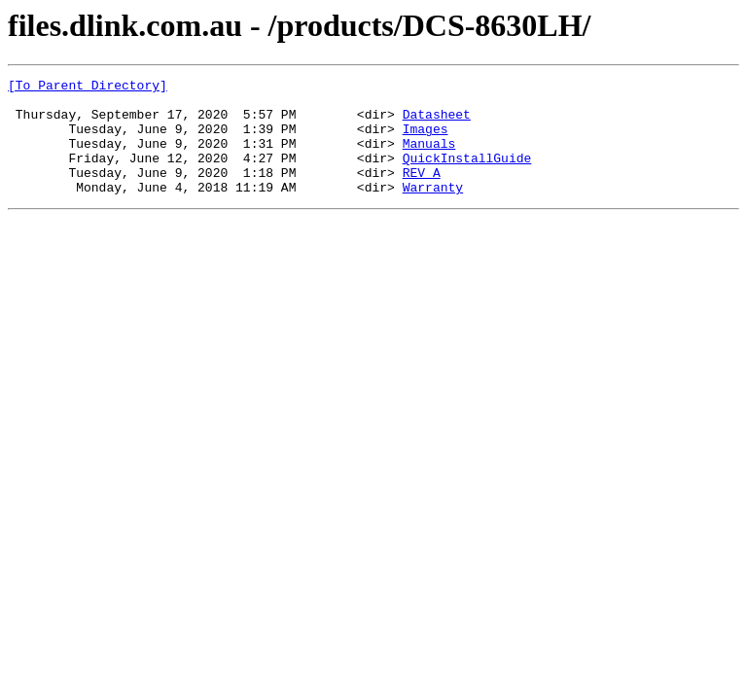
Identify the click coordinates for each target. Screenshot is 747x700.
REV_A (422, 192)
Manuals (429, 157)
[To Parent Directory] (87, 87)
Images (425, 140)
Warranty (433, 210)
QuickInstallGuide (467, 175)
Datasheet (437, 122)
